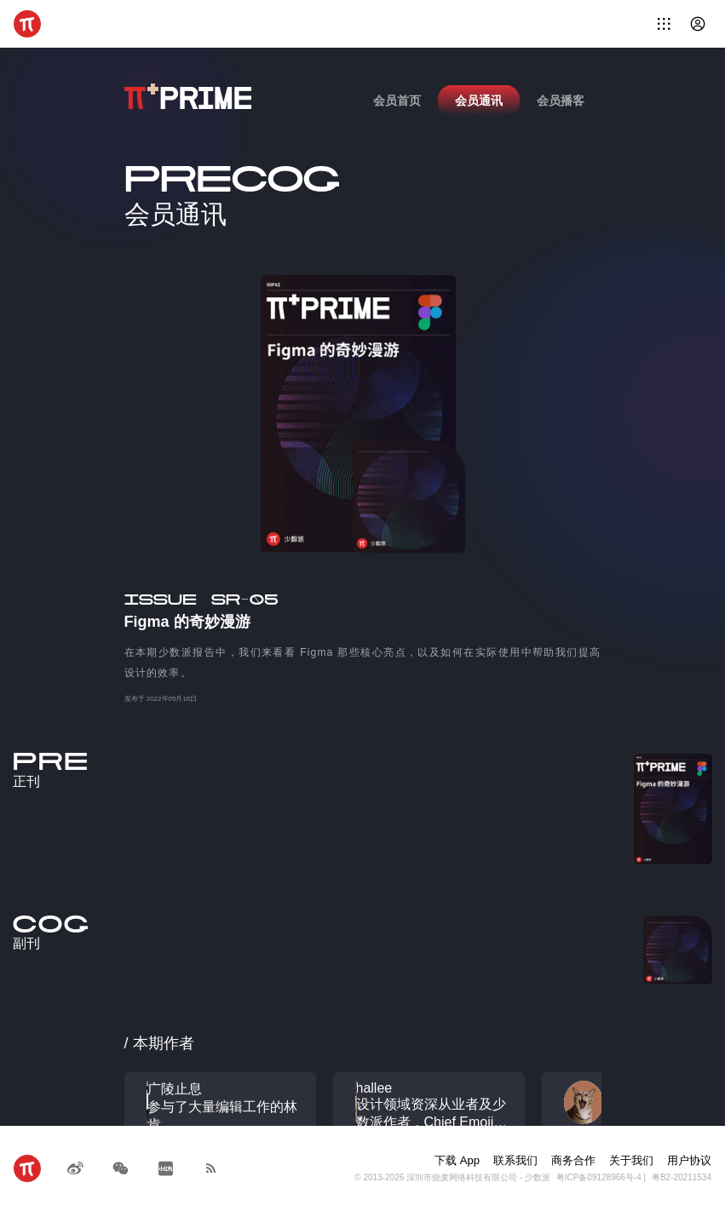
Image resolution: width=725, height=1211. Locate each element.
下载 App (457, 1160)
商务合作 (573, 1160)
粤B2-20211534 (681, 1177)
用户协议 (689, 1160)
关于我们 (631, 1160)
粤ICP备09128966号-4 (599, 1177)
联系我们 (515, 1160)
